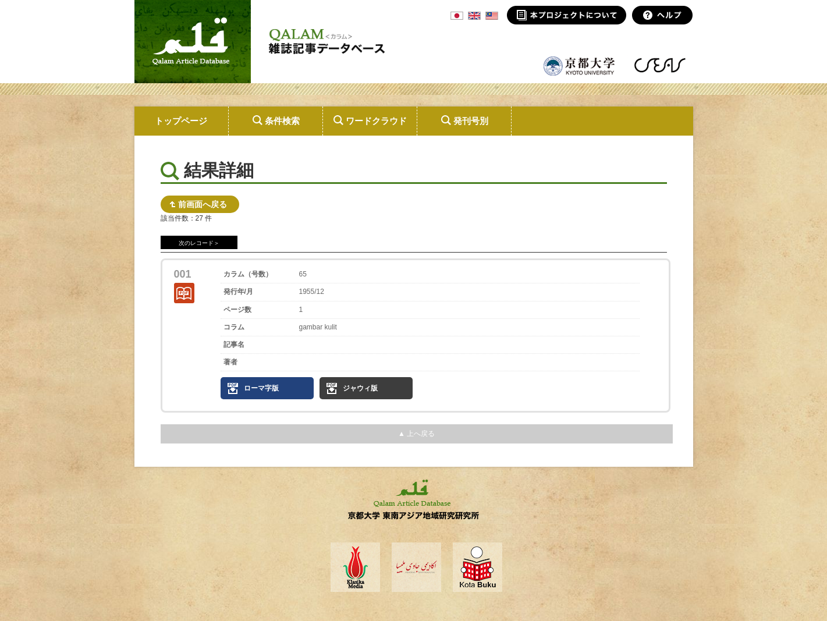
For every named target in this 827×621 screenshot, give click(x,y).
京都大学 (579, 65)
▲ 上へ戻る (416, 434)
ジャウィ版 (360, 388)
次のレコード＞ (199, 243)
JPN (456, 16)
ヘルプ (662, 15)
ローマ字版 (261, 388)
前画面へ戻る (202, 204)
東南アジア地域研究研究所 (659, 65)
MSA (491, 16)
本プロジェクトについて (566, 15)
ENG (474, 16)
